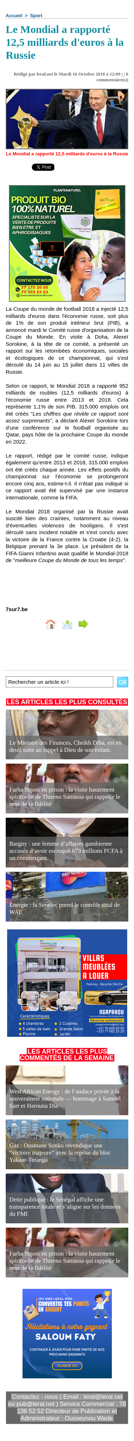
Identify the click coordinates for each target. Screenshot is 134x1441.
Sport (36, 15)
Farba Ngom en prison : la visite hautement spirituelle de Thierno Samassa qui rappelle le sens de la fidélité (64, 796)
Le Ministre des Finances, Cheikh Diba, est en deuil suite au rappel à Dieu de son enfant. (65, 746)
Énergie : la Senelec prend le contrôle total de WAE (64, 908)
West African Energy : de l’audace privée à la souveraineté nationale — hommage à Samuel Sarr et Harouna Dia (65, 1098)
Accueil (14, 15)
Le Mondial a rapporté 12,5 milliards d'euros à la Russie (67, 153)
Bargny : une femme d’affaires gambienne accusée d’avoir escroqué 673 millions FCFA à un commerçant (66, 850)
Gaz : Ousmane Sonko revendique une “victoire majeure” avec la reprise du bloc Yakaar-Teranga (59, 1152)
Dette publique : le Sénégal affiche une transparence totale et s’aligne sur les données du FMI (64, 1206)
